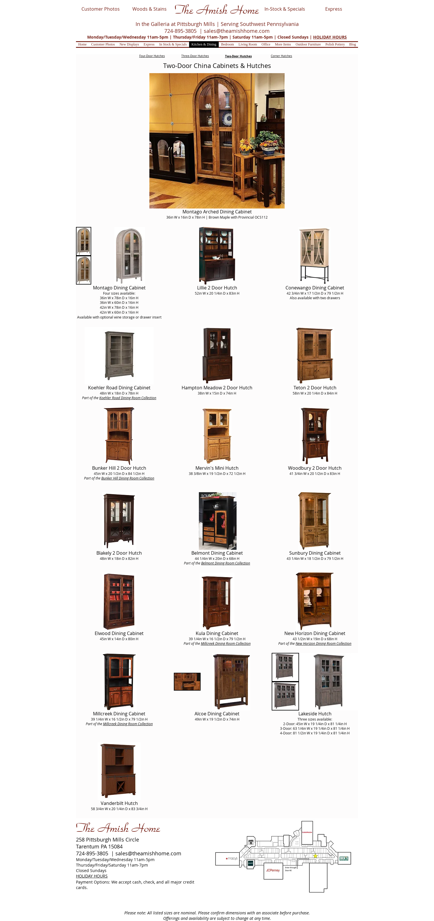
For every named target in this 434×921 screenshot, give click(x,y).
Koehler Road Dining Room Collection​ (127, 397)
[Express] (333, 9)
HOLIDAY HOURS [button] (330, 37)
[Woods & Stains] (149, 9)
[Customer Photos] (100, 9)
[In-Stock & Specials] (284, 9)
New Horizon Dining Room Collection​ (323, 643)
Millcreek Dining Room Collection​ (226, 643)
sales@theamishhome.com (237, 30)
